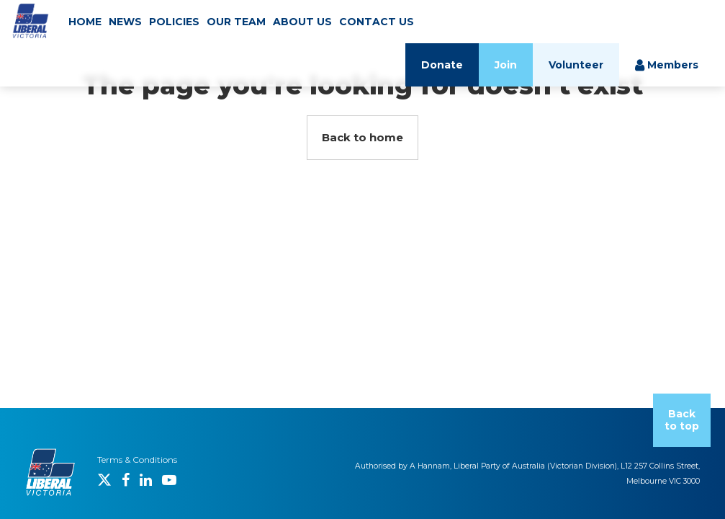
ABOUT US (302, 21)
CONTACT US (376, 21)
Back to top (682, 419)
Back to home (362, 137)
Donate (442, 64)
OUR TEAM (236, 21)
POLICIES (174, 21)
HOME (85, 21)
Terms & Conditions (137, 459)
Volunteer (576, 64)
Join (506, 64)
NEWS (125, 21)
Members (666, 64)
